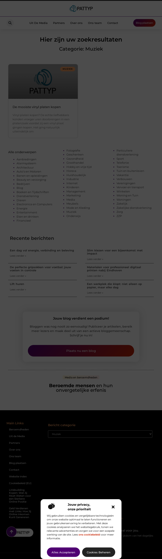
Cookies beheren (98, 552)
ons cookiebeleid (89, 534)
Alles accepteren (63, 552)
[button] (113, 507)
